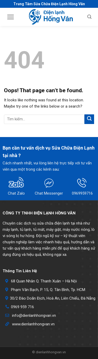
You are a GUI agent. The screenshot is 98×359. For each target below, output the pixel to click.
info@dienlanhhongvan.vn (34, 315)
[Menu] (10, 17)
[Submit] (89, 119)
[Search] (89, 17)
